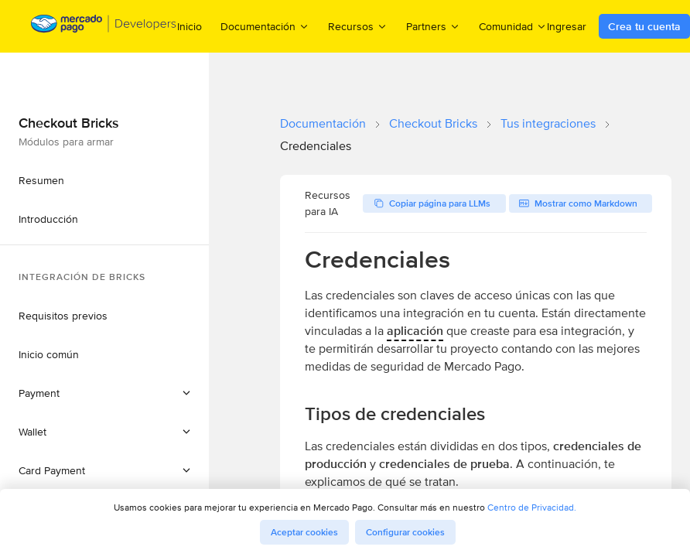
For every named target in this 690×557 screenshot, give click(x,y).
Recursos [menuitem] (358, 26)
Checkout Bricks (433, 123)
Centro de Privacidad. (531, 507)
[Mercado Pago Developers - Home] (104, 27)
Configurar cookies (405, 532)
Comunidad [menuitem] (513, 26)
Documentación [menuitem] (264, 26)
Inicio (189, 26)
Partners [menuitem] (433, 26)
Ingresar (566, 26)
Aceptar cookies (304, 532)
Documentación (323, 123)
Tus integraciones (548, 123)
